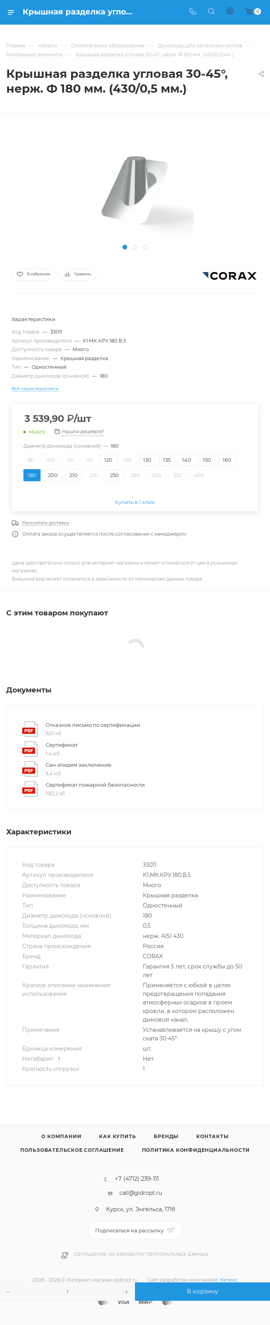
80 (31, 460)
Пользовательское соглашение (72, 1150)
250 (114, 475)
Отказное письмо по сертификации (93, 725)
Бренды (166, 1136)
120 (108, 460)
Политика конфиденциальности (196, 1150)
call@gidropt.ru (140, 1192)
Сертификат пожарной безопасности (95, 785)
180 (32, 475)
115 (89, 460)
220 (93, 475)
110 (70, 460)
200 (53, 475)
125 (127, 460)
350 (177, 475)
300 (157, 475)
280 (135, 475)
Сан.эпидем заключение (78, 765)
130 (147, 460)
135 (167, 460)
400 (199, 475)
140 (186, 460)
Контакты (212, 1136)
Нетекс (229, 1280)
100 (50, 460)
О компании (61, 1136)
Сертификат (62, 745)
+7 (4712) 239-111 (137, 1179)
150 (207, 460)
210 (73, 475)
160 (227, 460)
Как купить (117, 1136)
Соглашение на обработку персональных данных (141, 1254)
